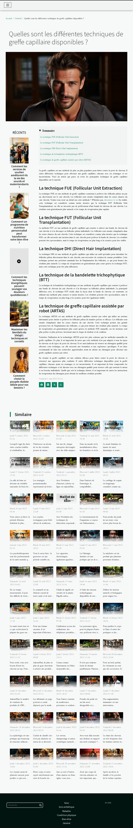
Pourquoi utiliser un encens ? (67, 755)
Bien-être (66, 819)
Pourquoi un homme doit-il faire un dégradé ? (90, 757)
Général (18, 18)
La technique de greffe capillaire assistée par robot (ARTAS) (65, 160)
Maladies (66, 811)
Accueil (9, 18)
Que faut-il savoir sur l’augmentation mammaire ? (115, 685)
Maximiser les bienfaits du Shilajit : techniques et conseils (19, 335)
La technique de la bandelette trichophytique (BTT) (61, 154)
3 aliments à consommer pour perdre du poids (114, 502)
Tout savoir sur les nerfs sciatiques (90, 719)
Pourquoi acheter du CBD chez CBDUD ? (67, 466)
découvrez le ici (111, 200)
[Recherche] (25, 805)
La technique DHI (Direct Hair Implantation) (59, 148)
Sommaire (48, 131)
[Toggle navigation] (7, 5)
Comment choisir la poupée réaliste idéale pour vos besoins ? (19, 381)
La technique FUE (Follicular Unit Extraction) (59, 137)
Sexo (66, 802)
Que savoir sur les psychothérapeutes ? (25, 539)
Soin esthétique (66, 806)
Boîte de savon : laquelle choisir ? (67, 721)
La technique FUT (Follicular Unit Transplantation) (61, 143)
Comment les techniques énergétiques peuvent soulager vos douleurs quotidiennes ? (19, 286)
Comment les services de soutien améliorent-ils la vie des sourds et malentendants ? (19, 176)
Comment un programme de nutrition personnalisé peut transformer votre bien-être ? (19, 232)
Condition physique (66, 815)
